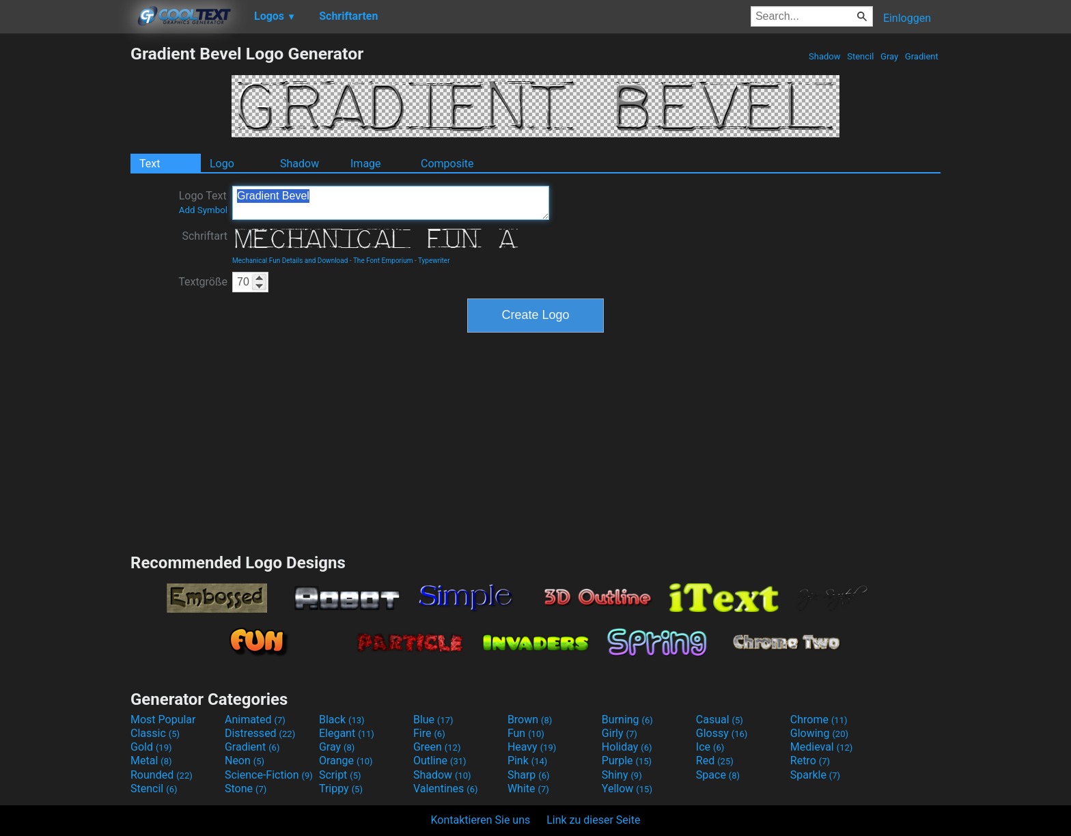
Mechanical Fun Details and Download (290, 260)
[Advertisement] (65, 249)
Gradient (922, 56)
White (528, 788)
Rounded (161, 774)
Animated (255, 719)
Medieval (821, 746)
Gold (151, 746)
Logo (222, 163)
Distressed (260, 733)
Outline (440, 760)
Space (718, 774)
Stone (245, 788)
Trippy (341, 788)
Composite (447, 163)
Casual (719, 719)
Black (342, 719)
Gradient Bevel (390, 203)
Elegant (346, 733)
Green (437, 746)
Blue (433, 719)
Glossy (722, 733)
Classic (155, 733)
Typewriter (434, 260)
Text (149, 163)
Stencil (860, 56)
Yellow (627, 788)
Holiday (627, 746)
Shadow (825, 56)
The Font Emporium (383, 260)
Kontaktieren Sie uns (481, 819)
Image (365, 163)
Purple (627, 760)
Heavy (531, 746)
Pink (527, 760)
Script (340, 774)
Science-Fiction (269, 774)
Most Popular (163, 719)
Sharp (528, 774)
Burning (627, 719)
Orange (346, 760)
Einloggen (907, 18)
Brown (529, 719)
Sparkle (815, 774)
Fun (525, 733)
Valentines (445, 788)
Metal (151, 760)
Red (715, 760)
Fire (429, 733)
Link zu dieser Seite (593, 819)
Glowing (819, 733)
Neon (244, 760)
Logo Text (203, 202)
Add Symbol (203, 210)
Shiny (622, 774)
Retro (810, 760)
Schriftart (204, 235)
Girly (619, 733)
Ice (710, 746)
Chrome (819, 719)
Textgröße (202, 281)
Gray (889, 56)
